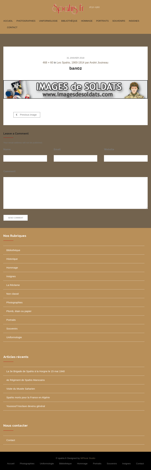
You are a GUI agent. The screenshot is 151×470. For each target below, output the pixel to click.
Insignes (134, 21)
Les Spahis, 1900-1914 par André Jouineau (82, 62)
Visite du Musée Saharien (20, 387)
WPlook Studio (87, 457)
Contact (12, 27)
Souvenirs (118, 21)
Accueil (8, 21)
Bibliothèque (69, 21)
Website (109, 148)
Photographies (25, 21)
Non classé (12, 293)
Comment (9, 170)
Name (7, 148)
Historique (12, 258)
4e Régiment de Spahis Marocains (25, 379)
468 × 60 (48, 62)
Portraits (102, 21)
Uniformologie (48, 21)
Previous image (26, 114)
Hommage (87, 21)
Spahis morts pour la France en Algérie (28, 396)
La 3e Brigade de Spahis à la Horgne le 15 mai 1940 (35, 370)
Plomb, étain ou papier (18, 310)
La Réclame (13, 284)
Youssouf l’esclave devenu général (25, 405)
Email (57, 148)
